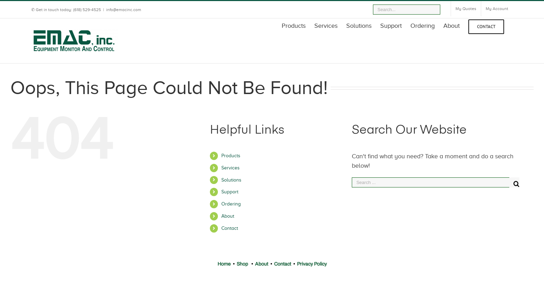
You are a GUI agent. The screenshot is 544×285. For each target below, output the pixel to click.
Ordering (231, 204)
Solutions (231, 180)
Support (229, 191)
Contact (229, 228)
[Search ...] (430, 182)
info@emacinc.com (123, 9)
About (227, 216)
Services (230, 167)
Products (230, 155)
